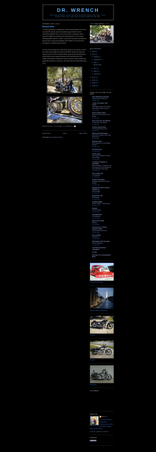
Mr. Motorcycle (97, 149)
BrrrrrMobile (95, 197)
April (95, 68)
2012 (94, 54)
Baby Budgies (96, 191)
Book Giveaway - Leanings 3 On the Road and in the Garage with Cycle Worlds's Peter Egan (101, 167)
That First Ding (96, 210)
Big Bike (94, 222)
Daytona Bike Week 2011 (99, 230)
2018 (94, 51)
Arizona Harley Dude (99, 127)
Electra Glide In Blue (99, 113)
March (96, 71)
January (96, 74)
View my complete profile (99, 431)
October (96, 57)
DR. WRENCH (78, 10)
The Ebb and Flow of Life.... (100, 129)
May (95, 62)
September (97, 59)
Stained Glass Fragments (99, 98)
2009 (94, 83)
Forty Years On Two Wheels (101, 121)
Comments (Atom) (56, 137)
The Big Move (96, 175)
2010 (94, 80)
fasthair (94, 208)
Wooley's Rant (97, 141)
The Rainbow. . (96, 216)
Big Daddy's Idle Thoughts (101, 241)
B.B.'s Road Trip (97, 173)
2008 (94, 86)
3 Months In (95, 237)
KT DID (94, 252)
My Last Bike (96, 235)
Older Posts (83, 133)
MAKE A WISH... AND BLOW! (101, 203)
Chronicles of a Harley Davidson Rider (99, 228)
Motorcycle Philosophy (100, 133)
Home (65, 133)
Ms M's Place (96, 154)
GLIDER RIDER (97, 202)
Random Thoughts (98, 179)
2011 (94, 77)
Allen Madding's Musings (100, 97)
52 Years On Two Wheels (99, 122)
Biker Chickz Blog (98, 221)
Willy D (104, 416)
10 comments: (68, 126)
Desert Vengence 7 (98, 243)
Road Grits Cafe (97, 195)
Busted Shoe (48, 27)
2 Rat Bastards (97, 214)
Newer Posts (46, 133)
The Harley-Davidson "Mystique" (99, 248)
